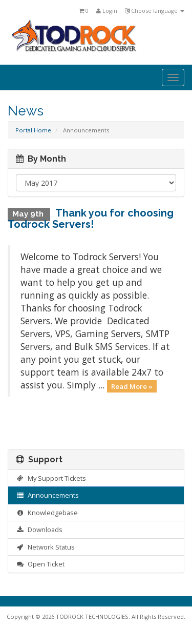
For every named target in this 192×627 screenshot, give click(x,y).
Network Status (45, 547)
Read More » (132, 385)
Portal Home (33, 130)
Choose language (154, 10)
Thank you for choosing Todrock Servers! (91, 218)
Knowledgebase (47, 512)
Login (106, 10)
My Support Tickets (51, 478)
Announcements (47, 495)
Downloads (39, 529)
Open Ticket (40, 564)
